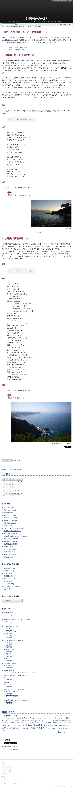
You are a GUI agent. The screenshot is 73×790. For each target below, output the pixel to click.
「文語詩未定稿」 (32, 722)
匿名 (7, 621)
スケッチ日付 (10, 720)
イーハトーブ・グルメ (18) (12, 586)
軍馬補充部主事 (23, 720)
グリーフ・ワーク (16, 725)
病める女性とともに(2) (10, 533)
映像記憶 (33, 718)
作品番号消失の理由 (10, 515)
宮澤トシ (40, 725)
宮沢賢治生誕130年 (9, 552)
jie (6, 658)
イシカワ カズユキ (12, 691)
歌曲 (7, 26)
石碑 (3, 776)
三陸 (4, 728)
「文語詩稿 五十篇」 (37, 728)
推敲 (18, 718)
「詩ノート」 (53, 718)
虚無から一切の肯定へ (10, 670)
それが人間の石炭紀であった (12, 539)
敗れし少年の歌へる (42, 254)
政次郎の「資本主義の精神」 (12, 531)
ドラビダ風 (45, 715)
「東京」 (45, 718)
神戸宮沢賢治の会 (23, 728)
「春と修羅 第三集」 (10, 716)
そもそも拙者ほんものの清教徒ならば (15, 528)
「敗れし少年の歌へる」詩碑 (60, 37)
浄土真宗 (17, 722)
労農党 (64, 725)
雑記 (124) (7, 589)
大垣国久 (8, 642)
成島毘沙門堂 (61, 728)
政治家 (68, 725)
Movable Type (66, 787)
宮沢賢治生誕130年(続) (10, 544)
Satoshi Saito (10, 649)
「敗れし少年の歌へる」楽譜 (22, 195)
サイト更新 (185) (9, 584)
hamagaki (9, 616)
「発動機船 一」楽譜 (19, 398)
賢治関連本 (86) (8, 576)
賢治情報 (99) (8, 581)
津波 (56, 725)
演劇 (60, 725)
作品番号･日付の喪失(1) (11, 520)
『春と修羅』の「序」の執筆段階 (14, 689)
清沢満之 (22, 722)
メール (3, 780)
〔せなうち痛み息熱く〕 (64, 722)
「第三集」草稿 (6, 771)
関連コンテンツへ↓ (65, 24)
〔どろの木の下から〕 (60, 715)
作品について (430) (9, 568)
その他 (3, 778)
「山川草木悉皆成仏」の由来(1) (13, 640)
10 (3, 487)
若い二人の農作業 (9, 507)
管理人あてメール (11, 746)
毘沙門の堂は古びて (10, 546)
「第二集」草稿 (6, 769)
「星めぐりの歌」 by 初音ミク (13, 626)
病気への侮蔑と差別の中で (12, 554)
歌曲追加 (6, 682)
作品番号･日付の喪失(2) (11, 518)
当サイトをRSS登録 (12, 749)
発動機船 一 (48, 246)
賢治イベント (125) (9, 578)
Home (3, 26)
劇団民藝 (17, 728)
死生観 (50, 725)
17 (3, 490)
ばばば (8, 628)
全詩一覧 (4, 765)
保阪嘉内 (30, 725)
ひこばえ (8, 653)
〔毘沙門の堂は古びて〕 (52, 728)
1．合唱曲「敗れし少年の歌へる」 (18, 47)
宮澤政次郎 (9, 722)
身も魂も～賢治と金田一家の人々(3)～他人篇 (17, 619)
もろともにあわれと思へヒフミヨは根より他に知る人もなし (24, 672)
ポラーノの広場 (52, 720)
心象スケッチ (25, 718)
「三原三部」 (39, 718)
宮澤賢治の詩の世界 (36, 18)
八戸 (8, 728)
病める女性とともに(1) (10, 541)
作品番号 (61, 718)
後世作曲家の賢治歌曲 (15, 26)
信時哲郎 (12, 728)
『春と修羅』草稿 (6, 767)
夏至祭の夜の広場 (9, 525)
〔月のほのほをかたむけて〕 (11, 718)
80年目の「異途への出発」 (30, 65)
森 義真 (8, 665)
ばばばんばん (10, 677)
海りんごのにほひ (9, 557)
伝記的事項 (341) (9, 571)
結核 (4, 725)
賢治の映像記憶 (8, 512)
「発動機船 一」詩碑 (10, 40)
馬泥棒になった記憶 (10, 510)
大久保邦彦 (9, 646)
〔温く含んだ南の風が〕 (32, 720)
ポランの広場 (42, 720)
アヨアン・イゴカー (12, 631)
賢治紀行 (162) (8, 573)
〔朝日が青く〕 (17, 720)
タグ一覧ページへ (65, 732)
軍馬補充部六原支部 (10, 523)
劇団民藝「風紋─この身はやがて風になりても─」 (19, 536)
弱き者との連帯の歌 (10, 549)
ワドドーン (9, 614)
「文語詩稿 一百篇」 (50, 722)
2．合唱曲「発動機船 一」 (16, 49)
